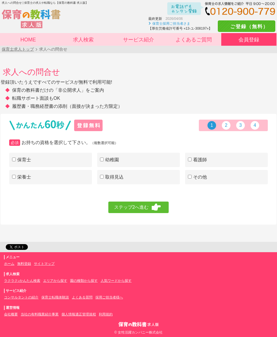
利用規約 (106, 314)
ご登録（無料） (246, 26)
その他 (197, 177)
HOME (28, 40)
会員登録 (248, 40)
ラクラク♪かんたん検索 (22, 281)
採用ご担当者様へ (109, 297)
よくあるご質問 (194, 40)
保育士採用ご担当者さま (171, 24)
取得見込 (112, 177)
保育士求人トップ (18, 49)
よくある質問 (82, 297)
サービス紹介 (138, 40)
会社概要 (11, 314)
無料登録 (24, 264)
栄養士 (21, 177)
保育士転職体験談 (55, 297)
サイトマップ (44, 264)
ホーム (9, 264)
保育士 (21, 159)
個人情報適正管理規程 (78, 314)
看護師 (197, 159)
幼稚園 (109, 159)
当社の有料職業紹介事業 (40, 314)
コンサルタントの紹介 (21, 297)
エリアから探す (55, 281)
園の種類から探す (84, 281)
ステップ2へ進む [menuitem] (131, 207)
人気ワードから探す (116, 281)
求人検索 (83, 40)
